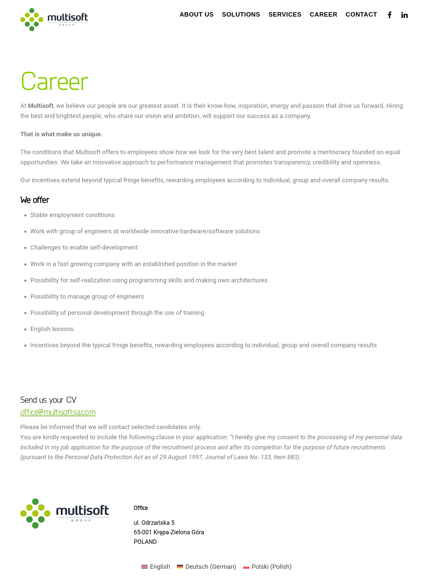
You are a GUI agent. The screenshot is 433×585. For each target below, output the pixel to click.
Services (285, 14)
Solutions (241, 14)
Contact (361, 14)
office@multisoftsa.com (57, 411)
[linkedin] (404, 13)
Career (323, 14)
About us (197, 14)
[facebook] (389, 13)
